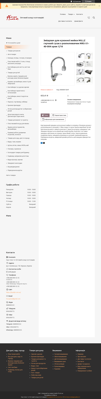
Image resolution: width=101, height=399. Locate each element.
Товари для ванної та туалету (18, 120)
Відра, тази (35, 366)
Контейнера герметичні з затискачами (16, 92)
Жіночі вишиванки (60, 356)
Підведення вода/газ (15, 170)
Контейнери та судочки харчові (18, 87)
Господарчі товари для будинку (18, 152)
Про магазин (82, 356)
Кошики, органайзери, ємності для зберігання (19, 82)
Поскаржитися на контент (55, 397)
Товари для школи (14, 51)
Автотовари (12, 54)
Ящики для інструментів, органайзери (16, 128)
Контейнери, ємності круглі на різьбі (18, 97)
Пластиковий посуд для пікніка (18, 123)
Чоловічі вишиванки (61, 354)
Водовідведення (13, 167)
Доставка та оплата (65, 21)
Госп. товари (35, 372)
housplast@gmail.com (13, 299)
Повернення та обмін (85, 371)
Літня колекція (59, 364)
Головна (63, 14)
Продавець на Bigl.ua (50, 395)
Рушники (57, 369)
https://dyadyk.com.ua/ (13, 292)
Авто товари (11, 175)
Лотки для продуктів (38, 363)
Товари (70, 14)
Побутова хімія (36, 375)
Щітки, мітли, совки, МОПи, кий (18, 145)
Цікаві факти (78, 21)
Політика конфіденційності (72, 397)
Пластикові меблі (14, 354)
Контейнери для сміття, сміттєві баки (19, 68)
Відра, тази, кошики (14, 142)
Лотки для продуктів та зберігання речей (19, 110)
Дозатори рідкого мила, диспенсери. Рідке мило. (16, 115)
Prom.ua (60, 393)
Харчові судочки (36, 354)
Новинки (80, 354)
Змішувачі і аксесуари (15, 163)
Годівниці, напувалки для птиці (18, 156)
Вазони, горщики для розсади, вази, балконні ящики (16, 363)
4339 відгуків (77, 1)
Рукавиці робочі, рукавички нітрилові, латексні (17, 133)
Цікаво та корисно (84, 364)
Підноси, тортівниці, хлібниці (17, 102)
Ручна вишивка (59, 366)
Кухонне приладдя (14, 105)
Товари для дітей (14, 72)
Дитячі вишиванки (60, 359)
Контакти (79, 14)
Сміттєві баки (12, 367)
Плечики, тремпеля (14, 149)
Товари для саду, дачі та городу (18, 138)
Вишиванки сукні (60, 361)
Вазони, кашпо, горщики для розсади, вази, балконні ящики (18, 77)
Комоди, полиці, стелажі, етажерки (20, 58)
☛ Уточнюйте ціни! (13, 43)
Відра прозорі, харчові (15, 159)
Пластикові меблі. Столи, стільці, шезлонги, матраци (19, 62)
